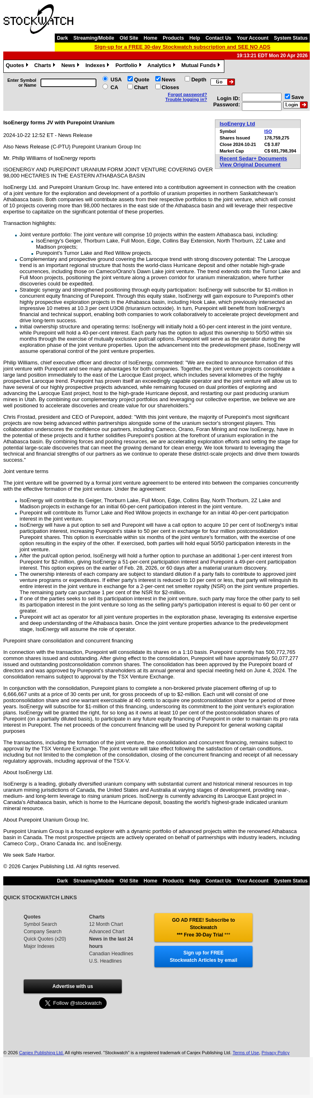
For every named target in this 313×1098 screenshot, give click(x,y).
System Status (291, 38)
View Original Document (249, 165)
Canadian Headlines (111, 954)
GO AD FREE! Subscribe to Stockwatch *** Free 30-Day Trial (203, 927)
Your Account (252, 38)
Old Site (129, 38)
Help (195, 38)
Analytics (162, 66)
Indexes (98, 66)
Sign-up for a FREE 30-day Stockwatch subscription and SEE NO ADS (182, 47)
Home (150, 38)
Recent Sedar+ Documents (253, 158)
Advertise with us (72, 986)
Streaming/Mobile (93, 38)
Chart (141, 87)
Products (173, 38)
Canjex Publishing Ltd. (41, 1052)
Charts (45, 66)
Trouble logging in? (186, 99)
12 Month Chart (106, 924)
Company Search (43, 931)
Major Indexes (39, 946)
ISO (268, 131)
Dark (62, 38)
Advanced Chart (106, 931)
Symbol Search (40, 924)
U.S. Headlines (105, 961)
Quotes (18, 66)
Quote (142, 79)
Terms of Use (246, 1052)
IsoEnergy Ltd (237, 124)
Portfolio (129, 66)
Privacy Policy (275, 1052)
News (71, 66)
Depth (198, 79)
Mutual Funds (201, 66)
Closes (170, 87)
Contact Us (218, 38)
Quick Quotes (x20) (45, 939)
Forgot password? (187, 94)
